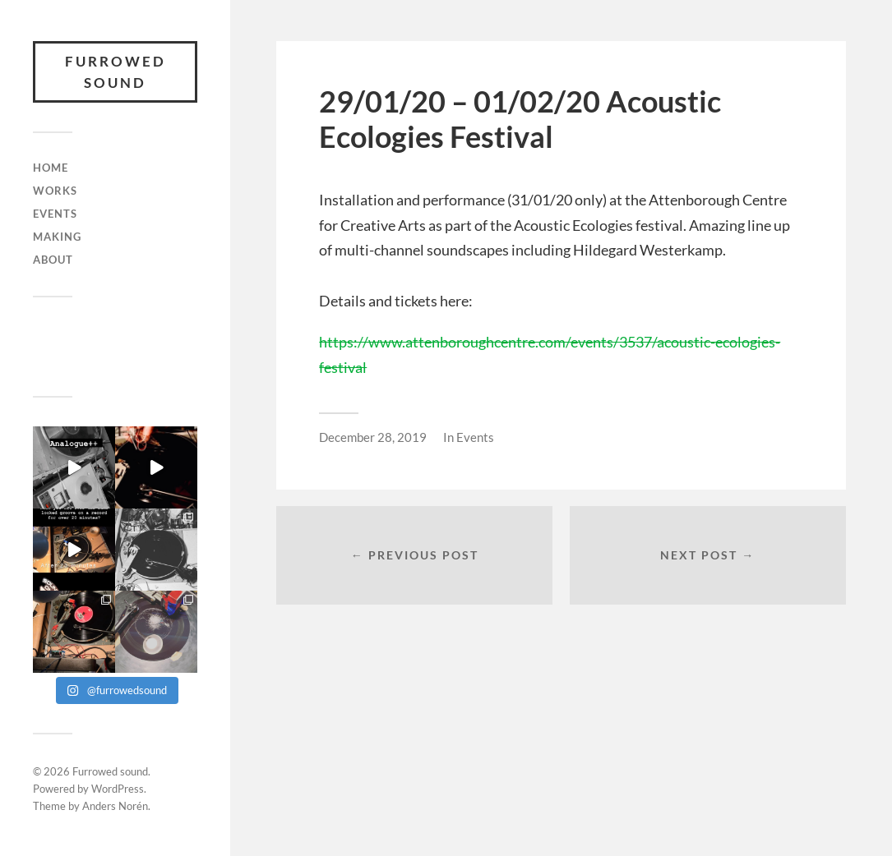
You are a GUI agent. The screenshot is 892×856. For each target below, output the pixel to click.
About (53, 259)
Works (55, 190)
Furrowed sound (115, 72)
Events (55, 213)
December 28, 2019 (373, 437)
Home (50, 167)
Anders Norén (115, 805)
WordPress (117, 788)
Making (57, 236)
